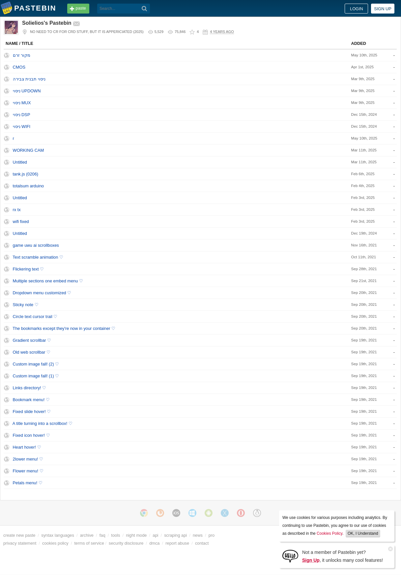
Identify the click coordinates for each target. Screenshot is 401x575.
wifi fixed (21, 221)
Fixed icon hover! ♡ (31, 435)
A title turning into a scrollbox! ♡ (42, 423)
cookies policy (55, 543)
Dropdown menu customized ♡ (42, 292)
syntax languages (57, 535)
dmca (154, 543)
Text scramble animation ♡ (38, 257)
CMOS (19, 67)
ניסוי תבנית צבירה (29, 79)
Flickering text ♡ (28, 269)
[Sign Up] (290, 556)
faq (102, 535)
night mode (136, 535)
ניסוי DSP (21, 114)
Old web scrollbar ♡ (31, 352)
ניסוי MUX (22, 102)
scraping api (175, 535)
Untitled (20, 162)
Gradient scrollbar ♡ (32, 340)
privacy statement (19, 543)
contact (202, 543)
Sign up (382, 8)
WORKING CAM (28, 150)
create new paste (19, 535)
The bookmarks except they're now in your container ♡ (64, 328)
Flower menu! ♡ (28, 470)
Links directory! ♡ (29, 387)
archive (87, 535)
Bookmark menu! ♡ (31, 399)
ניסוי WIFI (22, 126)
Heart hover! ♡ (27, 447)
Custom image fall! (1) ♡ (36, 375)
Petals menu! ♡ (28, 482)
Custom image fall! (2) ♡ (36, 364)
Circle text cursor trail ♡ (35, 316)
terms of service (89, 543)
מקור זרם (22, 55)
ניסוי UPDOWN (27, 90)
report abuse (177, 543)
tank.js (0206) (26, 174)
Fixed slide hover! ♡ (32, 411)
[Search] (144, 9)
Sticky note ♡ (26, 304)
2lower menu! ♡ (28, 459)
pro (212, 535)
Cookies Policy (329, 533)
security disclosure (126, 543)
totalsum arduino (28, 185)
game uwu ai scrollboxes (36, 245)
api (155, 535)
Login (356, 8)
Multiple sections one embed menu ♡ (48, 280)
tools (115, 535)
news (198, 535)
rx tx (17, 209)
